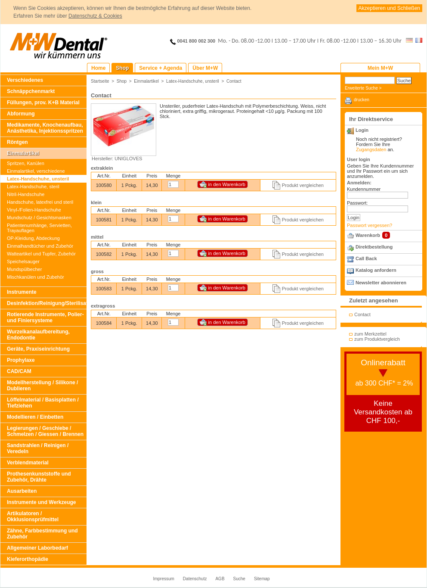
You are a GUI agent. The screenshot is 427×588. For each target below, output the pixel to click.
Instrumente (22, 292)
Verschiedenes (25, 80)
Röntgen (17, 142)
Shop (122, 81)
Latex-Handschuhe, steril (33, 186)
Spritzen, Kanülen (25, 163)
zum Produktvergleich (377, 339)
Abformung (21, 114)
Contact (233, 81)
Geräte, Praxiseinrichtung (38, 349)
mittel (97, 237)
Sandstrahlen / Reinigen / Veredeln (37, 448)
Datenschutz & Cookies (95, 16)
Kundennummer (364, 189)
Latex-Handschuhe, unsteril (38, 178)
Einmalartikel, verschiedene (36, 171)
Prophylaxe (21, 360)
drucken (361, 99)
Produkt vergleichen (303, 185)
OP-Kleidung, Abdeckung (33, 238)
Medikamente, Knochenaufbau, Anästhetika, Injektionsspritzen (45, 128)
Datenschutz (195, 578)
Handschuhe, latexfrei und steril (40, 202)
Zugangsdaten (371, 149)
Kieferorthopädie (27, 559)
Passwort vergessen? (369, 225)
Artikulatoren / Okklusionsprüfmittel (33, 516)
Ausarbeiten (22, 491)
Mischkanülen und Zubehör (35, 277)
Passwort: (357, 202)
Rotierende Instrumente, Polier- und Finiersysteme (45, 317)
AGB (219, 578)
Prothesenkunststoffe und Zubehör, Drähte (39, 477)
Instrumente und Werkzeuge (41, 502)
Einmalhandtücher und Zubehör (40, 246)
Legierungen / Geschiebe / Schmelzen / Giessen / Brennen (45, 431)
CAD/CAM (19, 371)
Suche (239, 578)
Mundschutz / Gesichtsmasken (39, 217)
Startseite (100, 81)
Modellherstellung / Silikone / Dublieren (42, 386)
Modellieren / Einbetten (35, 417)
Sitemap (262, 578)
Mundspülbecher (24, 269)
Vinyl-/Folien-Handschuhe (34, 209)
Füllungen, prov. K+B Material (43, 103)
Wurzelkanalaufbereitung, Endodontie (38, 335)
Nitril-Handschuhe (25, 194)
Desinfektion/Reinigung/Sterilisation (47, 303)
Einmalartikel (23, 153)
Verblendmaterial (28, 463)
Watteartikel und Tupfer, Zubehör (41, 253)
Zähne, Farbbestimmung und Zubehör (42, 534)
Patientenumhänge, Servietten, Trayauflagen (39, 228)
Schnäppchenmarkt (31, 91)
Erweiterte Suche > (363, 88)
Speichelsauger (23, 261)
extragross (103, 305)
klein (96, 202)
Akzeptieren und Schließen (389, 8)
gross (97, 271)
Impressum (163, 578)
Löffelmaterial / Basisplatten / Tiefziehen (43, 403)
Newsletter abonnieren (381, 282)
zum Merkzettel (370, 333)
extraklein (102, 168)
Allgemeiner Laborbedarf (37, 548)
